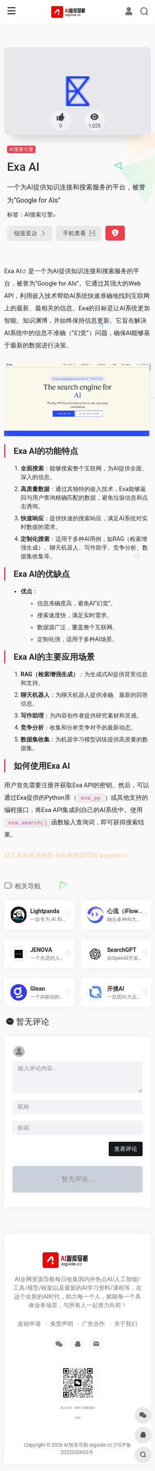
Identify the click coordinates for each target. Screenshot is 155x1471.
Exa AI (12, 271)
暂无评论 (32, 1022)
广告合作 (93, 1323)
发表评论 (125, 1148)
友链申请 (29, 1323)
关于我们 (125, 1323)
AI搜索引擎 (21, 149)
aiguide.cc (114, 855)
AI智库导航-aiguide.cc (88, 1445)
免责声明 (61, 1323)
